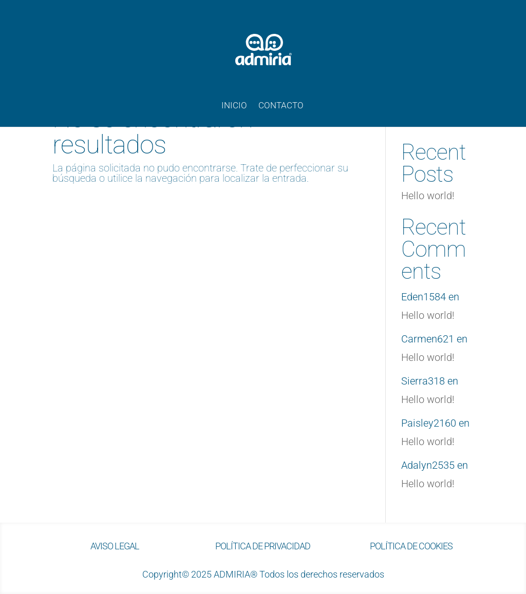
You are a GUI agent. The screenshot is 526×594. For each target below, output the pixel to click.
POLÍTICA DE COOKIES (411, 546)
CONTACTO (281, 106)
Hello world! (428, 195)
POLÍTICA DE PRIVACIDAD (262, 546)
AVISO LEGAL (114, 546)
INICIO (234, 106)
